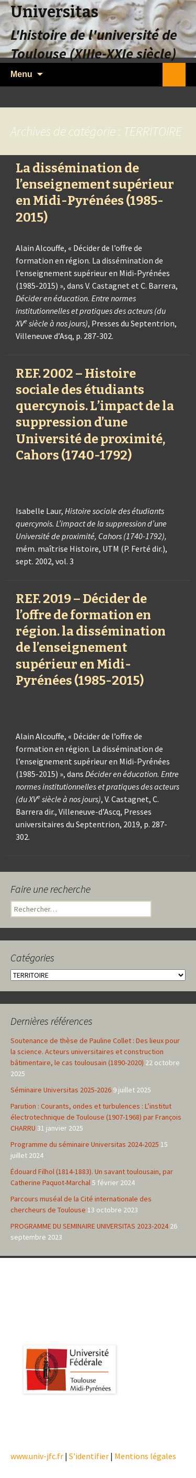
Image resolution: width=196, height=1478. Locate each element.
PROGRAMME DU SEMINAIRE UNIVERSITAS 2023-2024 (89, 1226)
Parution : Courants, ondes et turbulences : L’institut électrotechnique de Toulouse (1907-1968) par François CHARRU (95, 1117)
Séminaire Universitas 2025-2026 (60, 1089)
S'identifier (89, 1456)
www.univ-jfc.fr (36, 1456)
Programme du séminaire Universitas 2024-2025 (84, 1144)
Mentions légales (145, 1456)
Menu (21, 74)
